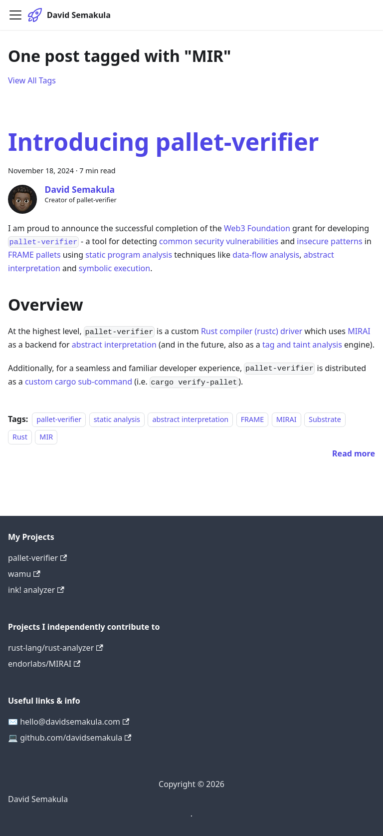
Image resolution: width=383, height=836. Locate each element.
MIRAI (359, 331)
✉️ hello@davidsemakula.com (68, 721)
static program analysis (128, 254)
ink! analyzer (36, 589)
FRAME (252, 419)
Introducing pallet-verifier (163, 141)
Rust (19, 436)
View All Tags (32, 80)
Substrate (325, 419)
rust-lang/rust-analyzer (55, 647)
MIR (46, 436)
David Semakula (38, 799)
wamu (24, 573)
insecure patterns (329, 241)
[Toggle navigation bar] (15, 14)
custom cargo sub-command (78, 381)
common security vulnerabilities (218, 241)
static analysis (117, 419)
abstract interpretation (114, 344)
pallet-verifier (58, 419)
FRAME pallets (34, 254)
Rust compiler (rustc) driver (251, 331)
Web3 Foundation (257, 228)
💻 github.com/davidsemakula (69, 737)
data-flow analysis (265, 254)
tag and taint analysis (302, 344)
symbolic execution (114, 268)
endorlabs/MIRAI (44, 663)
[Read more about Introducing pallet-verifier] (353, 453)
